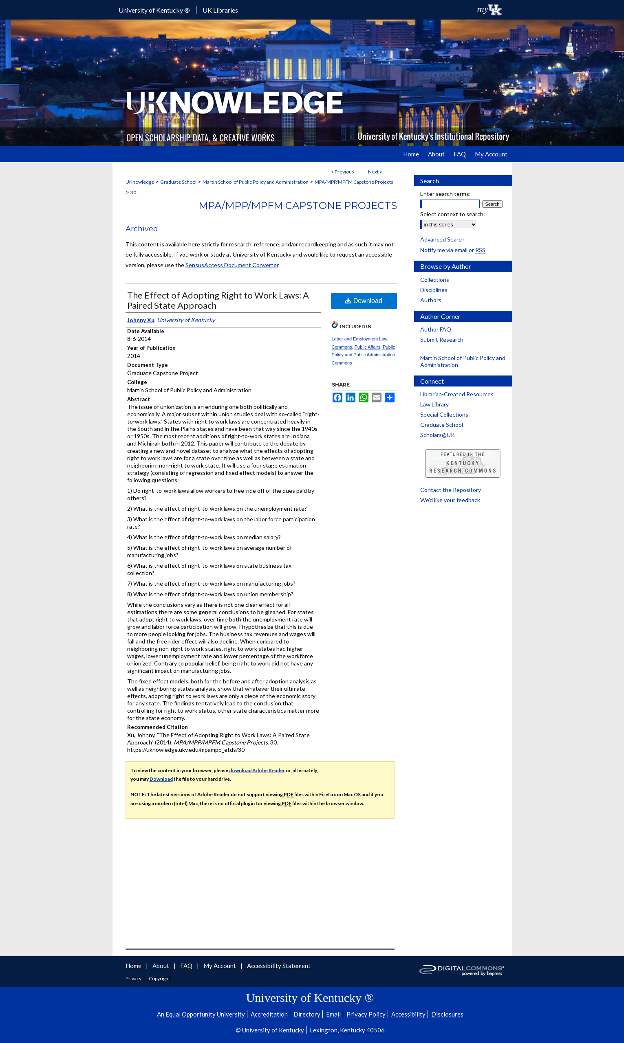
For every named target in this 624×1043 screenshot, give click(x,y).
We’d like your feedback (450, 499)
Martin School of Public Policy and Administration (256, 182)
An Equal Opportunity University (201, 1014)
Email (333, 1014)
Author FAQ (435, 329)
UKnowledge (140, 182)
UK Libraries (220, 10)
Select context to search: (452, 214)
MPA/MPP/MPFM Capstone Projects (354, 182)
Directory (306, 1014)
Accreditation (269, 1014)
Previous (344, 172)
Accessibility (408, 1014)
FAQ (187, 965)
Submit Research (441, 339)
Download (363, 300)
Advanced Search (442, 239)
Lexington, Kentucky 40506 (347, 1030)
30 (133, 192)
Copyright (159, 978)
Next (373, 172)
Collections (434, 279)
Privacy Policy (366, 1014)
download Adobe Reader (257, 770)
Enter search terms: (445, 193)
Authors (430, 299)
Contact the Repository (450, 489)
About (161, 965)
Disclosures (447, 1014)
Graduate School (178, 182)
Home (134, 965)
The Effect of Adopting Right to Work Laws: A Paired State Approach (218, 300)
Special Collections (444, 414)
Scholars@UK (437, 434)
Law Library (434, 404)
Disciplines (434, 289)
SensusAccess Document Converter (231, 264)
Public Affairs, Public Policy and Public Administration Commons (363, 355)
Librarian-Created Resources (457, 394)
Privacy (134, 978)
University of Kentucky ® (154, 10)
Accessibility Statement (279, 965)
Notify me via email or (452, 249)
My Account (220, 965)
